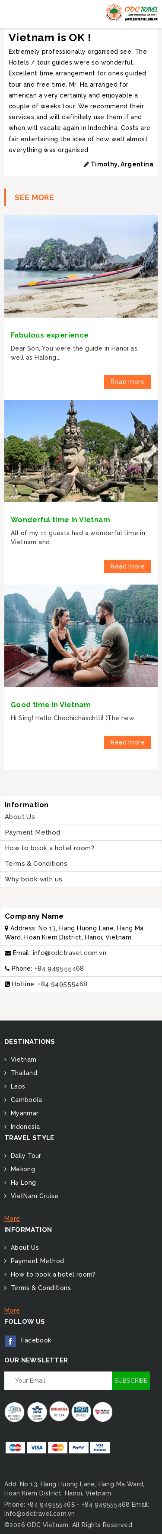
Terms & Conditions (36, 864)
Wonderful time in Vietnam (60, 520)
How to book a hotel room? (49, 848)
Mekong (22, 1169)
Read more (128, 381)
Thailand (23, 1072)
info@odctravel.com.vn (69, 953)
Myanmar (23, 1113)
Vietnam (22, 1059)
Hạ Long (22, 1182)
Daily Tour (25, 1155)
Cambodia (25, 1099)
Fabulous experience (50, 335)
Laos (17, 1086)
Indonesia (24, 1126)
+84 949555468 (59, 968)
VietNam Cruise (33, 1196)
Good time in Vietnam (51, 705)
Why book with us (33, 879)
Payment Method (32, 832)
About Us (20, 817)
